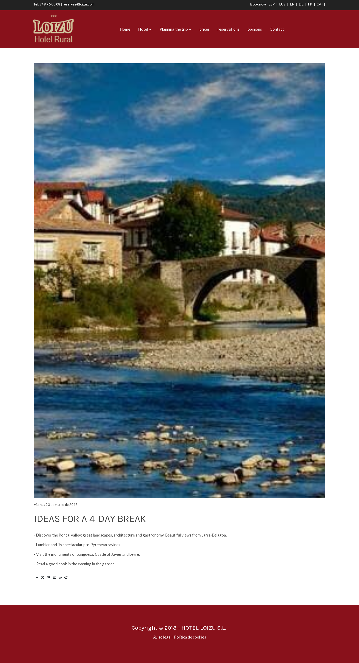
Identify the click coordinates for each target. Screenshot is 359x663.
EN (292, 4)
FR (310, 4)
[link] (53, 29)
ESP (272, 4)
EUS (282, 4)
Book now (257, 4)
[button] (144, 29)
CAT (320, 4)
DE (301, 4)
